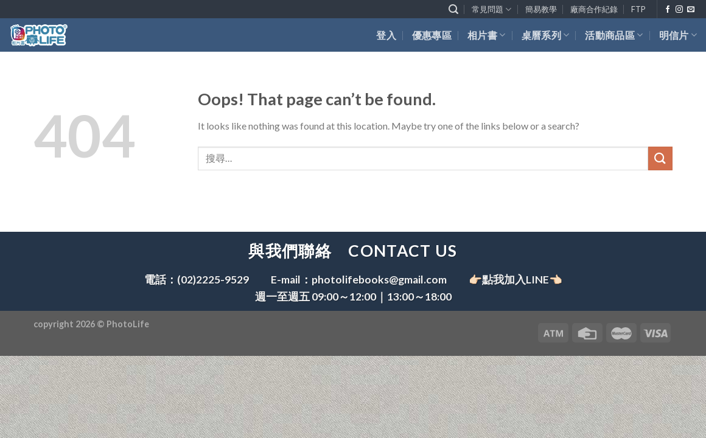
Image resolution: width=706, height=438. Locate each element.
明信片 (678, 35)
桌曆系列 (546, 35)
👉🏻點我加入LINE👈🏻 (515, 279)
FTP (638, 9)
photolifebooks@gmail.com (379, 279)
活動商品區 (614, 35)
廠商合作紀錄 (594, 9)
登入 (386, 35)
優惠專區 (432, 35)
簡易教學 (541, 9)
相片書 (486, 35)
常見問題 (491, 9)
